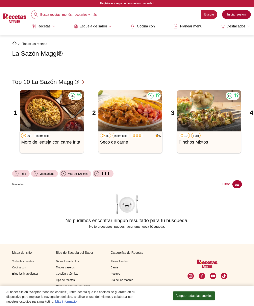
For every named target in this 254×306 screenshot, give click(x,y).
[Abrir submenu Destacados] (235, 26)
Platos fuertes (119, 261)
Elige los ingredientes (25, 273)
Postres (115, 273)
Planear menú (188, 26)
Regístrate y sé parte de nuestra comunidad (127, 3)
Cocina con (143, 26)
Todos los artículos (67, 261)
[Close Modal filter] (237, 184)
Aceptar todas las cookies (193, 296)
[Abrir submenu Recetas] (43, 26)
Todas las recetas (34, 44)
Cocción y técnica (67, 273)
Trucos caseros (65, 267)
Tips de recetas (65, 280)
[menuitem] (43, 28)
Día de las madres (122, 280)
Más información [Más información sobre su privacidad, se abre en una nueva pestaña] (66, 302)
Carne (114, 267)
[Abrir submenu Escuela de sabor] (93, 26)
